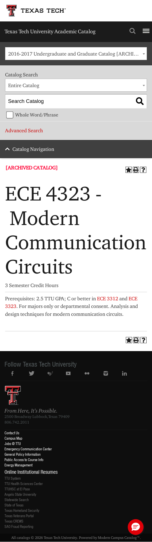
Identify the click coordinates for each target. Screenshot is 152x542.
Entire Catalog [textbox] (23, 85)
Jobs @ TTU (13, 443)
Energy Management (18, 464)
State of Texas (14, 505)
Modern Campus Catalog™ (119, 537)
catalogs (23, 537)
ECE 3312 (107, 298)
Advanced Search (24, 130)
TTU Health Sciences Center (24, 483)
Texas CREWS (14, 521)
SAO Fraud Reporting (19, 526)
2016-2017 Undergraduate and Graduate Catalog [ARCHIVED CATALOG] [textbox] (77, 53)
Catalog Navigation (33, 149)
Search (132, 31)
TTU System (13, 478)
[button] (136, 527)
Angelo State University (20, 494)
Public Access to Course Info (24, 459)
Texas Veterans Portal (19, 515)
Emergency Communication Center (28, 448)
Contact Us (12, 432)
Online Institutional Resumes (31, 472)
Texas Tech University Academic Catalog (50, 31)
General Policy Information (23, 454)
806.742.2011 (17, 422)
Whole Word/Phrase (36, 115)
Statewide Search (17, 499)
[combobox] (76, 53)
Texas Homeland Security (22, 510)
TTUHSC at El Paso (17, 488)
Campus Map (13, 438)
